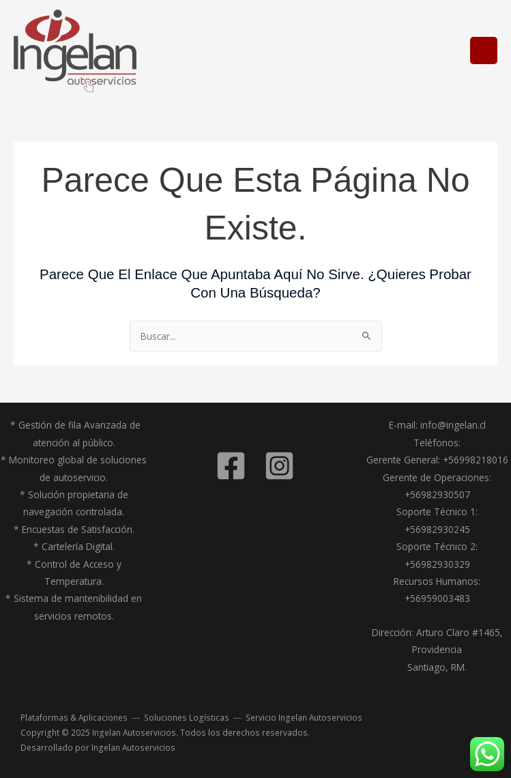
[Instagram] (279, 465)
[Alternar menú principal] (484, 51)
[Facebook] (231, 465)
